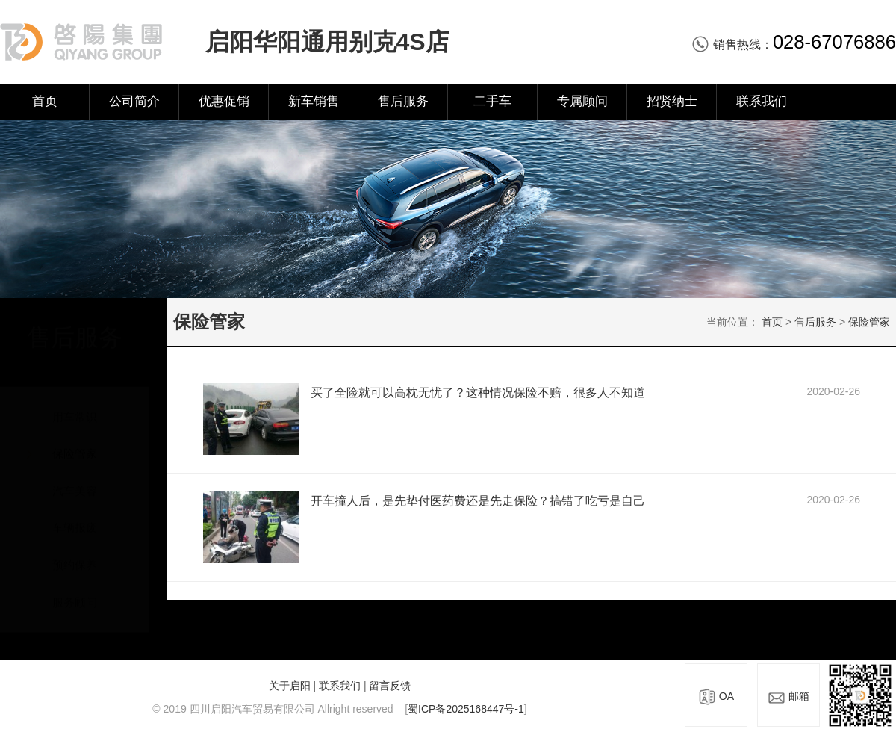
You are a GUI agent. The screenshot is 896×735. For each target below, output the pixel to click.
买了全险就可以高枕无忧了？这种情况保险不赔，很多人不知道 (478, 392)
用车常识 (74, 402)
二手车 (492, 101)
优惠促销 (224, 101)
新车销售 (313, 101)
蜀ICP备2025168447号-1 (466, 709)
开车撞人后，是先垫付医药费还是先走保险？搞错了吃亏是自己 (478, 500)
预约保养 (74, 551)
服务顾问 (74, 587)
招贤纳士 (672, 101)
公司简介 (134, 101)
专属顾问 (582, 101)
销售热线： (793, 44)
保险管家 (74, 439)
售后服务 (403, 101)
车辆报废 (74, 513)
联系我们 (761, 101)
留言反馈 (390, 686)
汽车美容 (74, 477)
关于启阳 (290, 686)
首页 (44, 101)
